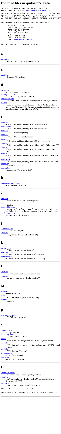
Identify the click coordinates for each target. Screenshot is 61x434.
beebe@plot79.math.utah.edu (37, 11)
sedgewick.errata (7, 338)
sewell (3, 347)
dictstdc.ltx (5, 98)
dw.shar (4, 111)
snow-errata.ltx (6, 361)
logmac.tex (5, 284)
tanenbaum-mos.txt (8, 381)
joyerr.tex (4, 241)
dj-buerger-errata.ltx (8, 102)
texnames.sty (5, 391)
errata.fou (4, 151)
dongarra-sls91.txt (7, 107)
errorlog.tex (5, 176)
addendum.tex (6, 67)
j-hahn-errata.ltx (7, 237)
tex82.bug (4, 385)
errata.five (4, 155)
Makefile (4, 299)
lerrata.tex (4, 280)
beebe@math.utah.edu (23, 46)
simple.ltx (4, 351)
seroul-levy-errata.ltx (8, 342)
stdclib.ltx (4, 357)
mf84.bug (4, 308)
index (3, 211)
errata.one (4, 139)
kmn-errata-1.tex (7, 260)
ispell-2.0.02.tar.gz (8, 215)
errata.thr (4, 147)
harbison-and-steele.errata (10, 191)
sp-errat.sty (5, 365)
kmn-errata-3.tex (7, 264)
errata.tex (4, 130)
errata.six (4, 161)
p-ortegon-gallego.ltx (9, 323)
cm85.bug (4, 83)
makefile (4, 303)
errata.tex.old (6, 134)
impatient (4, 207)
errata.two (4, 143)
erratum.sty (5, 172)
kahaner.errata (6, 256)
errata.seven (5, 168)
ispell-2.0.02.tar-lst (8, 221)
